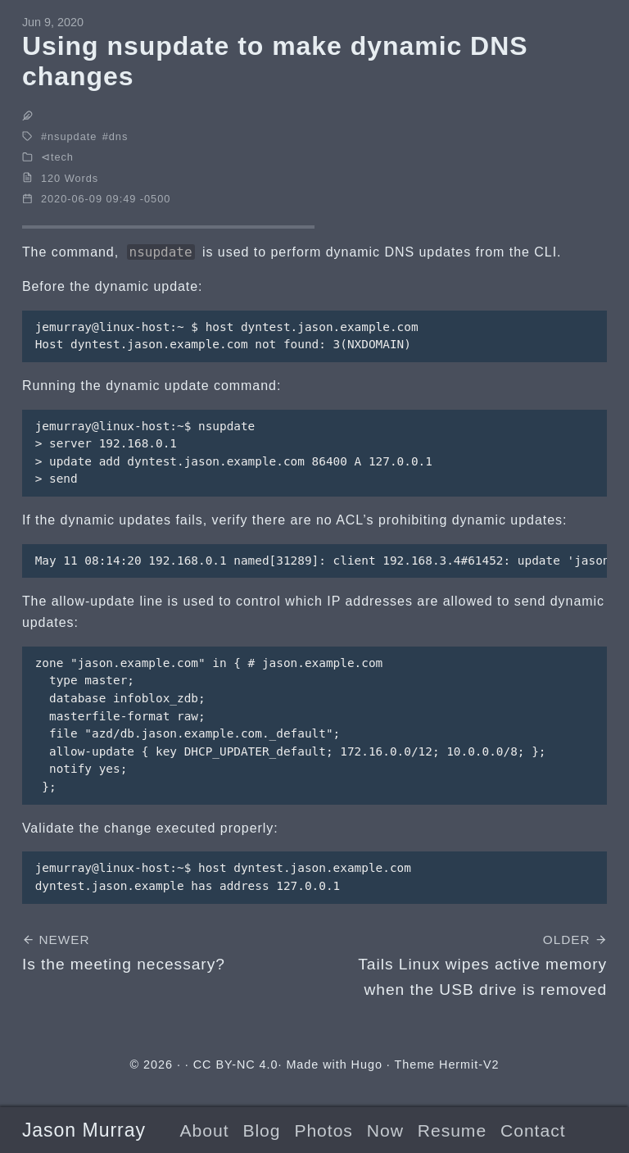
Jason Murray (84, 1130)
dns (119, 136)
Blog (261, 1130)
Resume (452, 1130)
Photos (323, 1130)
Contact (532, 1130)
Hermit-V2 (469, 1064)
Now (385, 1130)
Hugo (366, 1064)
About (204, 1130)
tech (62, 157)
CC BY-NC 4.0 (235, 1064)
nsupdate (72, 136)
